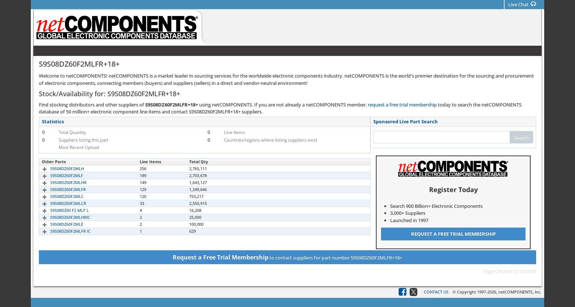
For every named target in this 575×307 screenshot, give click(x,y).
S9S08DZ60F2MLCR (60, 203)
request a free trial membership (402, 104)
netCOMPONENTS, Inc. (519, 292)
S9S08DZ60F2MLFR (59, 189)
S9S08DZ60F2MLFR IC (62, 231)
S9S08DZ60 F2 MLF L (61, 210)
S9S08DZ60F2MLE (58, 224)
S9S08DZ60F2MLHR (60, 182)
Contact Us (436, 292)
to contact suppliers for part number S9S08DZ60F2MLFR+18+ (287, 257)
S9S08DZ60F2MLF (58, 175)
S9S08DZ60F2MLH (59, 168)
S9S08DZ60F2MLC (58, 196)
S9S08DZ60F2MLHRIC (62, 217)
